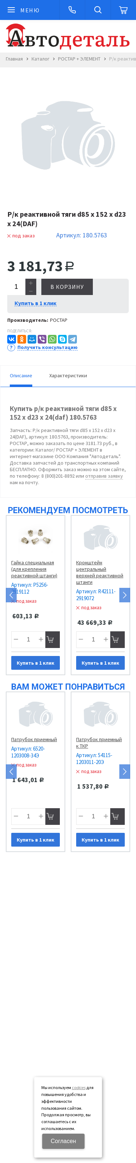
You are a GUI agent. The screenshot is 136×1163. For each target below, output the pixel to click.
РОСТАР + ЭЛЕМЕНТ (79, 58)
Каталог (40, 58)
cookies (79, 1087)
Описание (21, 375)
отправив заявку (104, 476)
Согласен (63, 1141)
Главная (14, 58)
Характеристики (68, 375)
